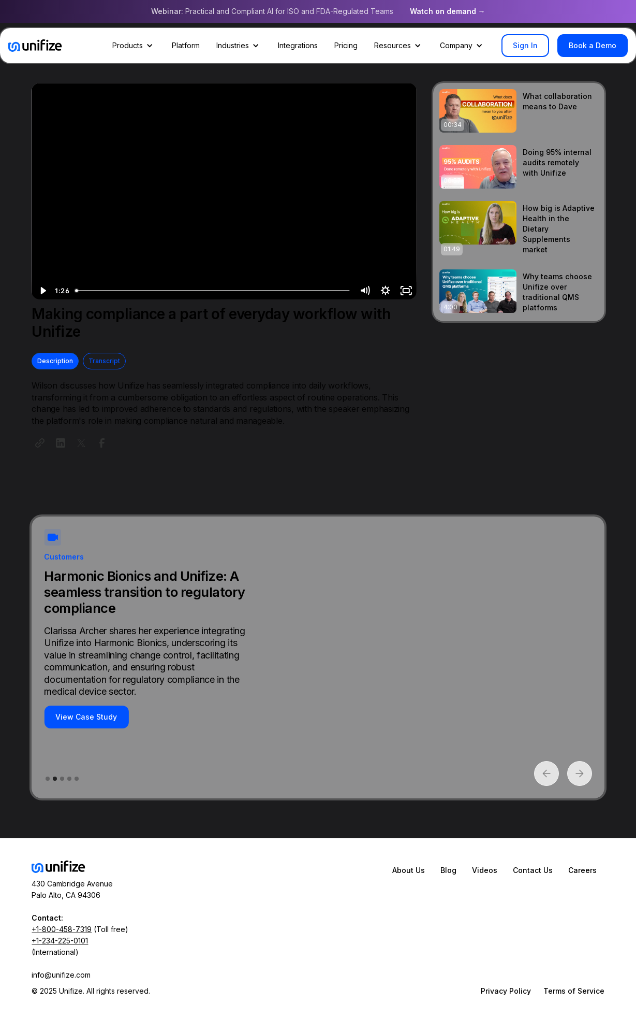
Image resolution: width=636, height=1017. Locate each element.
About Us (408, 870)
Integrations (298, 45)
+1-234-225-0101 (60, 940)
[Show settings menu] (385, 290)
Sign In (525, 45)
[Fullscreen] (406, 290)
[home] (35, 45)
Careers (582, 870)
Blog (448, 870)
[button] (134, 45)
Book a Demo (592, 45)
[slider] (213, 290)
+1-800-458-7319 (62, 929)
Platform (186, 45)
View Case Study (86, 716)
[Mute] (364, 290)
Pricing (346, 45)
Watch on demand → (447, 11)
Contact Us (533, 870)
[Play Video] (42, 290)
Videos (484, 870)
